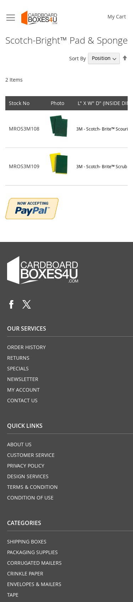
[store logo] (39, 18)
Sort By (77, 58)
